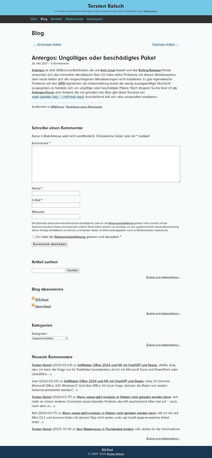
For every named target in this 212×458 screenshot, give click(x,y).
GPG (61, 83)
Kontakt (56, 19)
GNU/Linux (57, 107)
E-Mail (37, 200)
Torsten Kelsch (42, 365)
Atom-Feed (41, 306)
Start (33, 19)
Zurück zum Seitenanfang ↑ (163, 277)
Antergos (38, 70)
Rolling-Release (150, 70)
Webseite (38, 212)
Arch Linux (107, 70)
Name (37, 188)
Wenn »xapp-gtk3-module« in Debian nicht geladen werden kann (124, 397)
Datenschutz (150, 11)
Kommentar (41, 143)
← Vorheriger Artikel (47, 44)
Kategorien (39, 333)
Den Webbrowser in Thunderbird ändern (105, 429)
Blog (44, 19)
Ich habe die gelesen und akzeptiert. (76, 237)
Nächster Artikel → (165, 44)
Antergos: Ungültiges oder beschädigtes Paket (94, 58)
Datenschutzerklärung (120, 223)
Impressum (95, 19)
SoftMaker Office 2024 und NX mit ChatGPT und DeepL (117, 365)
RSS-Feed (40, 299)
